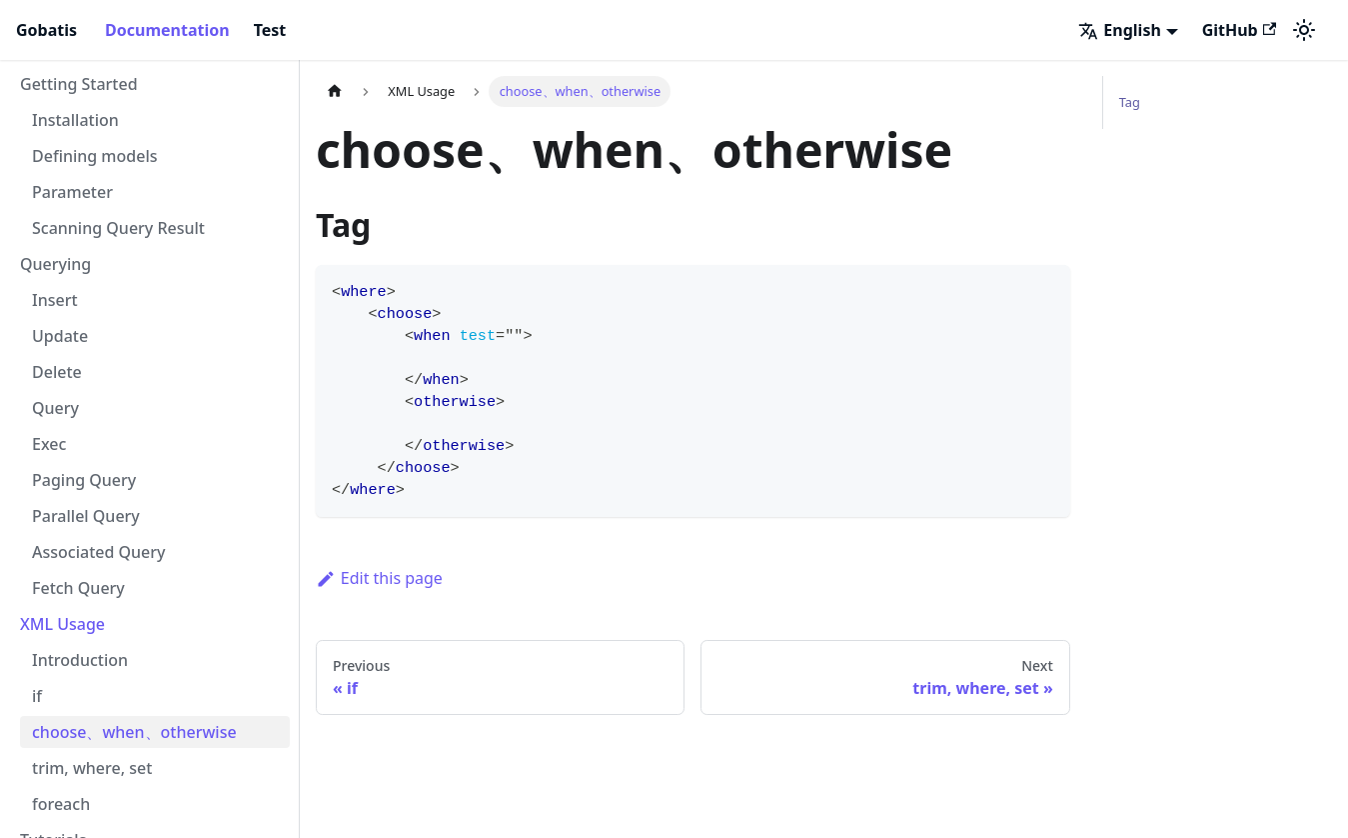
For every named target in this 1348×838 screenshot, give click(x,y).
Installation (75, 120)
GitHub (1239, 30)
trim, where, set (92, 768)
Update (60, 336)
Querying (55, 264)
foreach (61, 804)
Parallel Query (86, 516)
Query (55, 408)
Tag (1129, 102)
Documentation (167, 30)
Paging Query (84, 480)
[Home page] (335, 91)
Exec (49, 444)
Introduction (80, 660)
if (37, 696)
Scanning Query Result (118, 228)
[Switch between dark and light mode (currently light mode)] (1304, 30)
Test (270, 30)
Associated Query (99, 552)
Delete (57, 372)
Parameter (72, 192)
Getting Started (79, 84)
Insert (55, 300)
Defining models (95, 156)
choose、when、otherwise (134, 732)
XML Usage (62, 624)
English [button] (1119, 30)
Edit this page (379, 578)
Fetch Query (78, 588)
